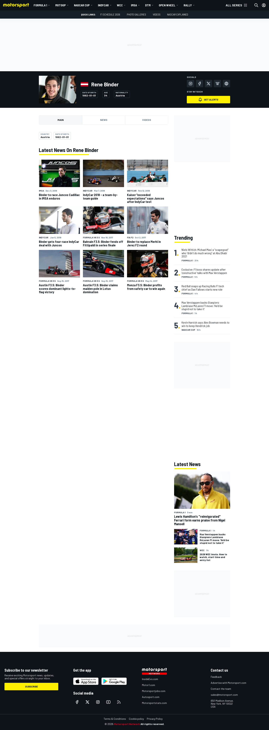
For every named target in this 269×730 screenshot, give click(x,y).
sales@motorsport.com (224, 694)
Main (61, 119)
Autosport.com (150, 696)
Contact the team (221, 688)
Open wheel (167, 5)
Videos (156, 14)
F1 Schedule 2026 (110, 14)
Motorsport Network (127, 724)
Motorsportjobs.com (153, 691)
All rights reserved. (152, 724)
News (103, 119)
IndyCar (103, 5)
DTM (148, 5)
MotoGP (60, 5)
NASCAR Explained (177, 14)
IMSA (134, 5)
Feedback (216, 676)
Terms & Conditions (115, 718)
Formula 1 (40, 5)
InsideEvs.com (150, 679)
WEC (120, 5)
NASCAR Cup (82, 5)
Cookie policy (136, 718)
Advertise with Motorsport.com (228, 682)
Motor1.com (148, 685)
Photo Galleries (136, 14)
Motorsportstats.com (154, 702)
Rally (188, 5)
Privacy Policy (155, 718)
